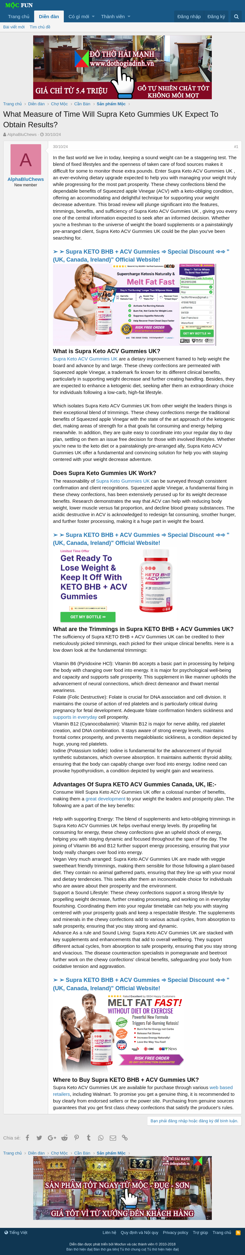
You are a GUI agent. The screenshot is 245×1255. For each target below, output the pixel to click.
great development (105, 798)
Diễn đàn (49, 16)
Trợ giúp (200, 1232)
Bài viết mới (14, 27)
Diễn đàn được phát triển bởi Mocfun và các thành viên (123, 1244)
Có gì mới (79, 16)
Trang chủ (18, 16)
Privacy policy (175, 1232)
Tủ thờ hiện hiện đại (162, 1249)
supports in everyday (75, 717)
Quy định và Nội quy (140, 1232)
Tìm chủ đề (40, 27)
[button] (93, 16)
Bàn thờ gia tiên (105, 1249)
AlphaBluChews (22, 134)
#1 (236, 147)
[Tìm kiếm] (236, 16)
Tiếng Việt (15, 1232)
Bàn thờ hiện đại (79, 1249)
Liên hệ (109, 1232)
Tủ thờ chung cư (132, 1249)
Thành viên (113, 16)
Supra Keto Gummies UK (123, 481)
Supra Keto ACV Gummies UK (85, 358)
